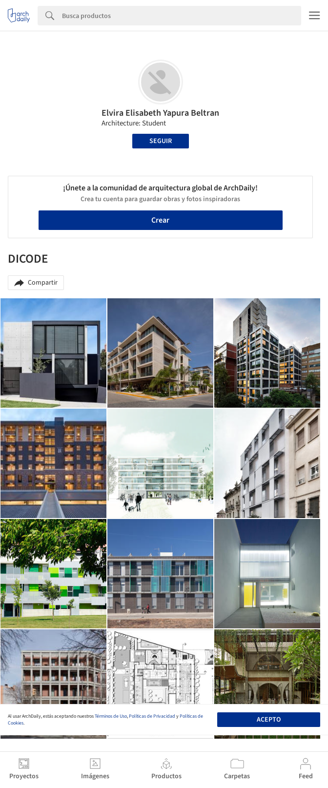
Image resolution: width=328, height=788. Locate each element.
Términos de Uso (111, 716)
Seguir (160, 141)
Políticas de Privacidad (152, 716)
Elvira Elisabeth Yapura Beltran (160, 113)
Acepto (269, 720)
